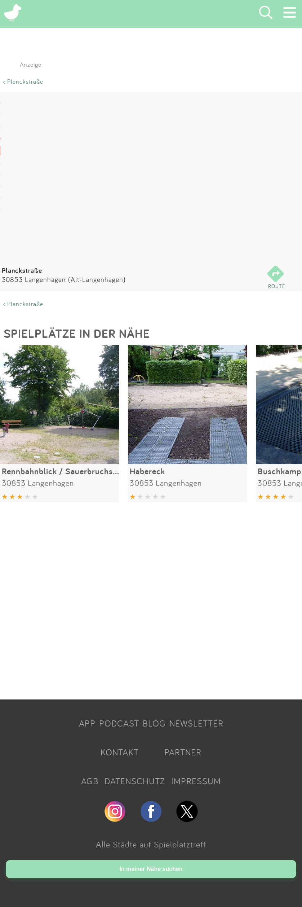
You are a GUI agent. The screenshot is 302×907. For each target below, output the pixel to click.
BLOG (154, 723)
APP (87, 723)
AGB (89, 781)
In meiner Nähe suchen (150, 869)
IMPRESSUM (196, 781)
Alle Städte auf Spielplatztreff (151, 844)
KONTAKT (120, 752)
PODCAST (119, 723)
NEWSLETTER (196, 723)
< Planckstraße (23, 81)
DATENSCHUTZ (135, 781)
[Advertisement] (151, 598)
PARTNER (182, 752)
